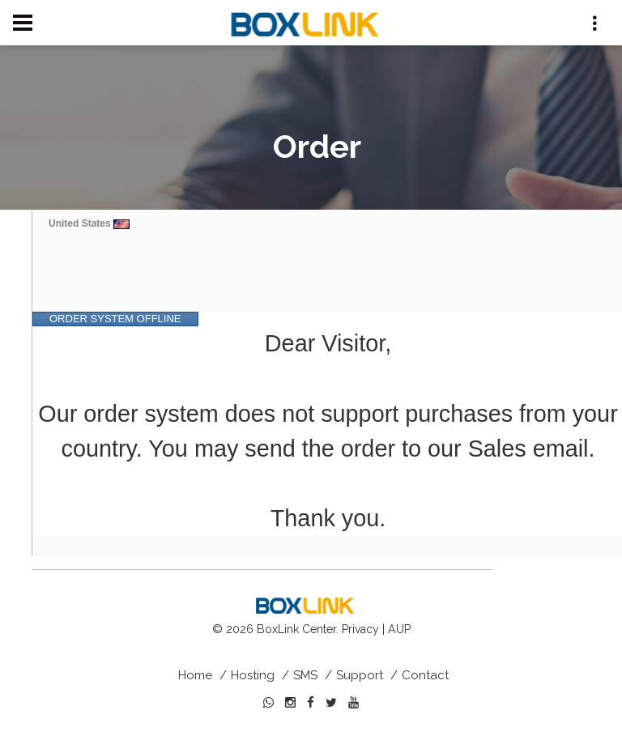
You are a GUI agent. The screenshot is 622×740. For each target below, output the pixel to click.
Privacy (360, 629)
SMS (305, 675)
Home (195, 675)
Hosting (253, 675)
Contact (425, 675)
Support (359, 675)
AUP (399, 629)
